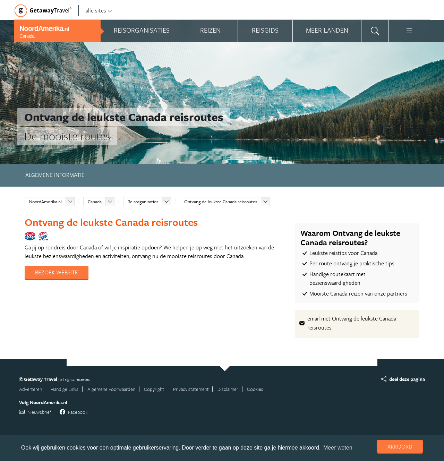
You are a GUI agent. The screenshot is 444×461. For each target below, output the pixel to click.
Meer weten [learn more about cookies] (337, 448)
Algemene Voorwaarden (111, 389)
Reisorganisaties (143, 201)
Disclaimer (227, 389)
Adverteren (30, 389)
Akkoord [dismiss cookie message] (399, 446)
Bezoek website (56, 272)
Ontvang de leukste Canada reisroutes (220, 201)
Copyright (154, 389)
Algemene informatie (55, 175)
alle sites (99, 10)
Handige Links (64, 389)
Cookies (255, 389)
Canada (95, 201)
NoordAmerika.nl (45, 201)
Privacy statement (191, 389)
